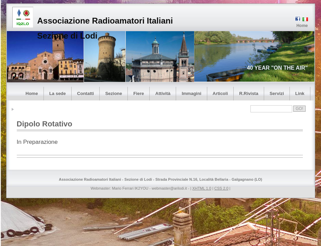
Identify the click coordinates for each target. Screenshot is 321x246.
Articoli (220, 93)
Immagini (191, 93)
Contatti (85, 93)
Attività (162, 93)
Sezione (113, 93)
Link (300, 93)
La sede (57, 93)
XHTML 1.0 (201, 188)
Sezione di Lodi (67, 35)
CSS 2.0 (221, 188)
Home (302, 25)
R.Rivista (248, 93)
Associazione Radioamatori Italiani (105, 20)
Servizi (277, 93)
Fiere (138, 93)
